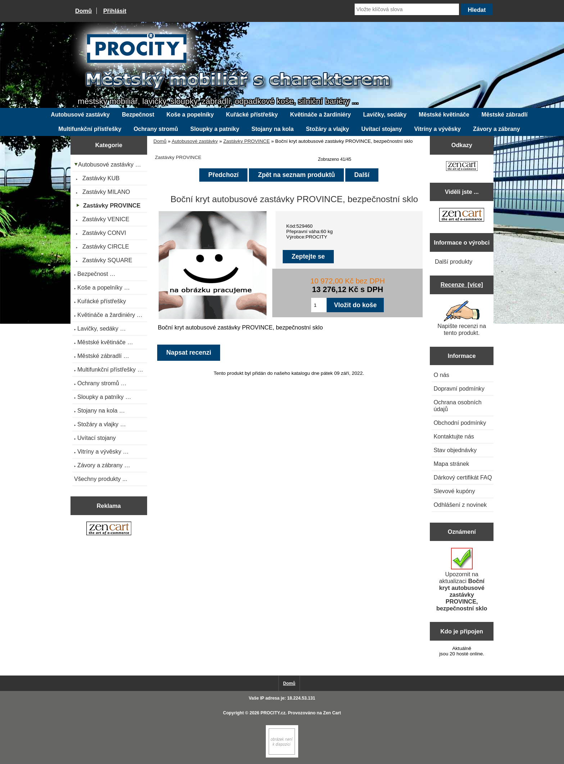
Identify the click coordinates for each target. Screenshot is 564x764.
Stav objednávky (455, 450)
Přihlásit (114, 11)
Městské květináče (444, 115)
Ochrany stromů (155, 129)
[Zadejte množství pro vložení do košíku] (319, 305)
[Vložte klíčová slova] (407, 9)
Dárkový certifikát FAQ (462, 477)
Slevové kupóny (454, 491)
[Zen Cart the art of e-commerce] (108, 529)
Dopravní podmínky (458, 388)
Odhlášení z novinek (460, 504)
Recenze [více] (462, 284)
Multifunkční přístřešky (89, 129)
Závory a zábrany (496, 129)
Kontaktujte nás (453, 436)
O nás (441, 375)
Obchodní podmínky (459, 422)
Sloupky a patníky (214, 129)
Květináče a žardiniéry (320, 115)
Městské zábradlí (505, 115)
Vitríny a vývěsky (437, 129)
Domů (83, 11)
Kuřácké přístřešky (252, 115)
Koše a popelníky (190, 115)
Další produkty (453, 261)
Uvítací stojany (381, 129)
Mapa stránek (451, 463)
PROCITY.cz (272, 712)
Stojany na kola (272, 129)
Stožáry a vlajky (327, 129)
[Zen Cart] (282, 756)
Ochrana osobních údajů (457, 405)
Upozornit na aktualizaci (461, 579)
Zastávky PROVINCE (246, 141)
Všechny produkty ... (100, 479)
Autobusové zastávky (195, 141)
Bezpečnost (138, 115)
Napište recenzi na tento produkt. (461, 318)
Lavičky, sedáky (384, 115)
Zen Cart (332, 712)
